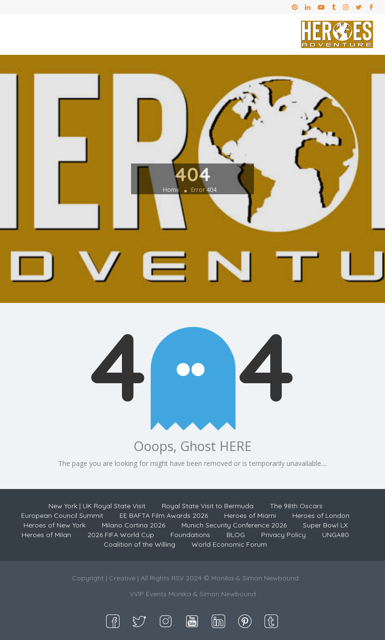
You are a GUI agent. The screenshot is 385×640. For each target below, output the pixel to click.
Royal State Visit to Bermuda (207, 506)
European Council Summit (62, 515)
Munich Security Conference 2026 (234, 525)
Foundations (190, 534)
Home (171, 190)
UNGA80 (335, 534)
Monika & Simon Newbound (212, 594)
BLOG (236, 534)
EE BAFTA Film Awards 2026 (164, 515)
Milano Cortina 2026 (133, 525)
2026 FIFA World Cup (120, 534)
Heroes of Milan (46, 534)
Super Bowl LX (325, 525)
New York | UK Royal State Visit (96, 506)
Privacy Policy (283, 534)
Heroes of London (320, 515)
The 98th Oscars (296, 506)
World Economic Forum (229, 544)
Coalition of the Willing (139, 544)
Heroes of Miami (250, 515)
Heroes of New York (54, 525)
